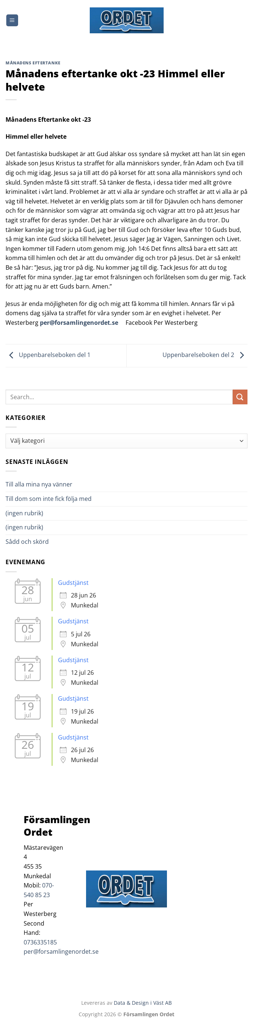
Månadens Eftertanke (33, 62)
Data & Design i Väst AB (143, 1002)
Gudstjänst (73, 583)
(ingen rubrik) (24, 513)
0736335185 (40, 942)
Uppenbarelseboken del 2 (205, 355)
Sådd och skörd (27, 542)
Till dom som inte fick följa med (49, 499)
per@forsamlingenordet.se (79, 323)
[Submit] (240, 397)
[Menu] (12, 20)
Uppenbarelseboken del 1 (48, 355)
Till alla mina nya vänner (46, 484)
